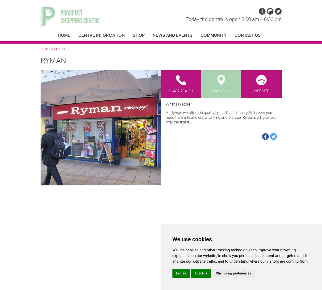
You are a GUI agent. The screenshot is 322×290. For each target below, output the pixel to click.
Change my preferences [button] (233, 273)
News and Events (172, 35)
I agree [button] (181, 273)
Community (213, 35)
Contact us (247, 35)
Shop (139, 35)
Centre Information (101, 35)
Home (64, 35)
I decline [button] (201, 273)
